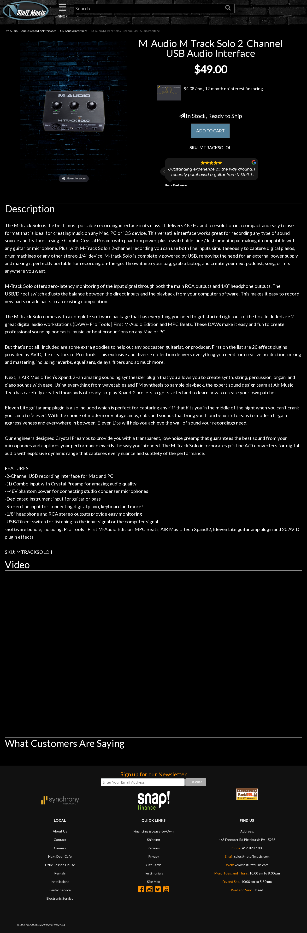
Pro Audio (11, 31)
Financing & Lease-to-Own (154, 831)
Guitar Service (60, 890)
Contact (60, 840)
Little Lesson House (60, 865)
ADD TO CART (210, 130)
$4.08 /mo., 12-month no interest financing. (210, 92)
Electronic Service (60, 898)
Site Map (153, 882)
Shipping (153, 840)
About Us (60, 831)
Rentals (60, 873)
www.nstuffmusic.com (251, 865)
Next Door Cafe (60, 856)
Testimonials (153, 873)
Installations (60, 882)
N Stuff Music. (34, 924)
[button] (164, 171)
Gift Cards (153, 865)
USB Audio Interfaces (74, 31)
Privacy (153, 856)
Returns (154, 848)
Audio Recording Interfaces (38, 31)
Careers (60, 848)
